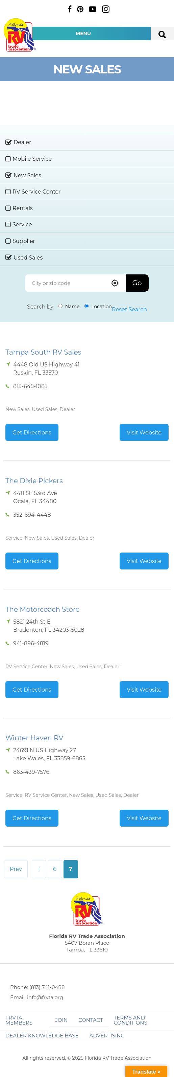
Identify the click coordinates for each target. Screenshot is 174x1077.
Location (98, 307)
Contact (90, 1020)
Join (61, 1020)
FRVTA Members (18, 1020)
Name (69, 307)
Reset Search (129, 309)
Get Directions (32, 432)
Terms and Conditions (130, 1020)
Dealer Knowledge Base (41, 1035)
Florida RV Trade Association (19, 35)
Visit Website (144, 432)
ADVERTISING (107, 1035)
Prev (16, 869)
